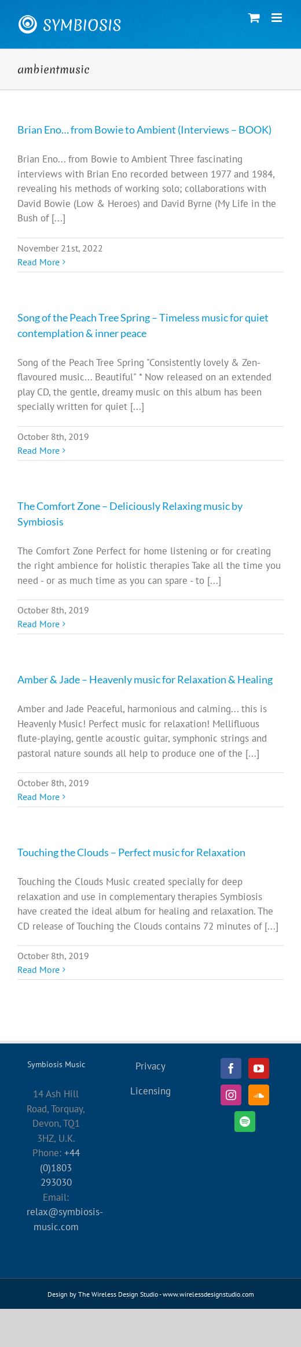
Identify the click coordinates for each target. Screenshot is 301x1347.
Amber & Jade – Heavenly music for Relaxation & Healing (145, 679)
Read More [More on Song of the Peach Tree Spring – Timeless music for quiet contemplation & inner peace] (38, 450)
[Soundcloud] (258, 1095)
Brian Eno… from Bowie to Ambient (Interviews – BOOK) (144, 129)
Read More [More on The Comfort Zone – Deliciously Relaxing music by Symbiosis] (38, 624)
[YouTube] (258, 1068)
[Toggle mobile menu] (277, 18)
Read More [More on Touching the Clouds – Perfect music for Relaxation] (38, 969)
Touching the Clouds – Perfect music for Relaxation (131, 852)
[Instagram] (231, 1095)
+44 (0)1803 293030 (60, 1167)
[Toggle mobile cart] (254, 18)
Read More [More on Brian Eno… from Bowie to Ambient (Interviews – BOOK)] (38, 262)
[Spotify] (244, 1121)
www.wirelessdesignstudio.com (208, 1294)
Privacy (150, 1066)
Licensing (150, 1091)
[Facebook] (231, 1068)
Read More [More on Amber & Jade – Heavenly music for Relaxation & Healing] (38, 796)
